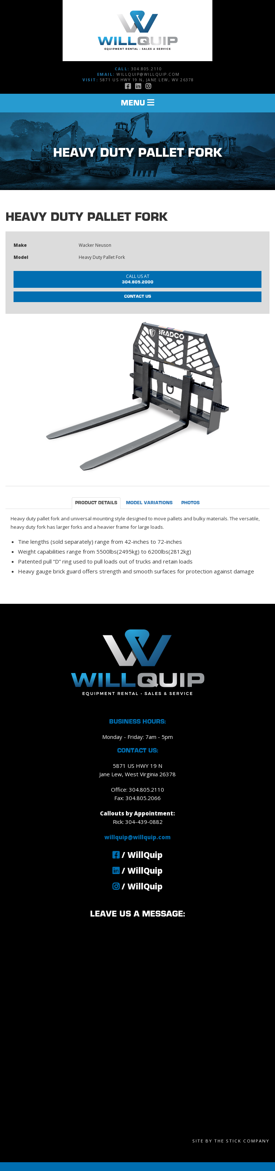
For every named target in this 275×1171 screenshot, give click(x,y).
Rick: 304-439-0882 (138, 821)
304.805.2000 (137, 278)
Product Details (96, 503)
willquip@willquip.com (148, 74)
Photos (190, 503)
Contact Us (137, 296)
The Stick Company (242, 1141)
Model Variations (149, 503)
